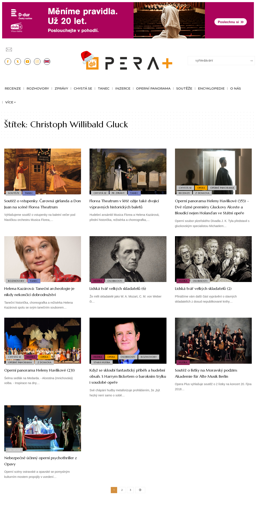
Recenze (184, 192)
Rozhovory (17, 292)
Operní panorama (224, 186)
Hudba (98, 292)
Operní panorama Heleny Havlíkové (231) (32, 391)
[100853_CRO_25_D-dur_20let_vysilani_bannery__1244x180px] (128, 20)
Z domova (203, 192)
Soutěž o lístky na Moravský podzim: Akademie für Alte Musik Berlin (211, 394)
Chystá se (100, 192)
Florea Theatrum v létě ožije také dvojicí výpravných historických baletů (126, 207)
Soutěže (14, 192)
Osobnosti (116, 292)
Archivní (15, 474)
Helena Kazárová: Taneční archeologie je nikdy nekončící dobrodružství (37, 307)
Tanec (30, 192)
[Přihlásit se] (252, 47)
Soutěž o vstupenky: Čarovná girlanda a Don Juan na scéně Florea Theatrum (36, 207)
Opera (202, 186)
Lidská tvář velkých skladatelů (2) (210, 300)
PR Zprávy (119, 192)
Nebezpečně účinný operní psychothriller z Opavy (33, 485)
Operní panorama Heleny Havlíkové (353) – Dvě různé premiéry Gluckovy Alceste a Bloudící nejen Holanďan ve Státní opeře (212, 213)
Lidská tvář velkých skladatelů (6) (125, 300)
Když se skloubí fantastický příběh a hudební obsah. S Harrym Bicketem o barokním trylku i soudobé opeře (126, 397)
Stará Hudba (102, 380)
